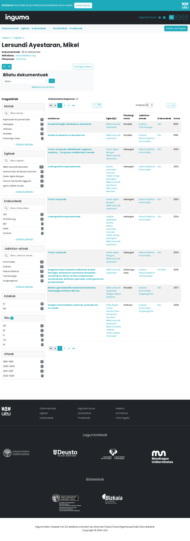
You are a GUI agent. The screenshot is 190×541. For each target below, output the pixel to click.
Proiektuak (75, 28)
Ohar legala (122, 418)
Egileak (25, 28)
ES (176, 17)
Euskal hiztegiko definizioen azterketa (69, 124)
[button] (9, 66)
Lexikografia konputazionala (64, 166)
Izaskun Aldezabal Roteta (111, 219)
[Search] (24, 81)
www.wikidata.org (25, 55)
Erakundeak (39, 28)
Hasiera (6, 38)
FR (186, 17)
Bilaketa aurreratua (43, 87)
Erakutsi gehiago (23, 144)
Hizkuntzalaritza (147, 138)
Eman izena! (83, 5)
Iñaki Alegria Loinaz (112, 306)
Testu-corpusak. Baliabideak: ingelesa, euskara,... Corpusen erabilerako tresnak (71, 151)
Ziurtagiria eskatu (83, 66)
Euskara (143, 124)
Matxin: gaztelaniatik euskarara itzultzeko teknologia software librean (72, 289)
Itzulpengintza (146, 293)
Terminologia (145, 127)
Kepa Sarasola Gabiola (113, 328)
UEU (159, 124)
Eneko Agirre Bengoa (112, 151)
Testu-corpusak (57, 199)
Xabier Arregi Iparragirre (112, 177)
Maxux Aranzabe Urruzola (111, 169)
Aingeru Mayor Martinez (113, 295)
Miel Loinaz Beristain (111, 190)
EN (181, 17)
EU (171, 17)
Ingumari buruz (147, 17)
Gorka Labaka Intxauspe (113, 334)
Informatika (145, 141)
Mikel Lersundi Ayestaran (113, 126)
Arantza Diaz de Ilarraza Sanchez (112, 314)
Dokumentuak (10, 28)
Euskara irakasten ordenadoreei (66, 135)
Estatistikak (60, 28)
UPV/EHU (21, 59)
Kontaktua (122, 413)
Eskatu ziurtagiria (176, 28)
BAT (159, 304)
